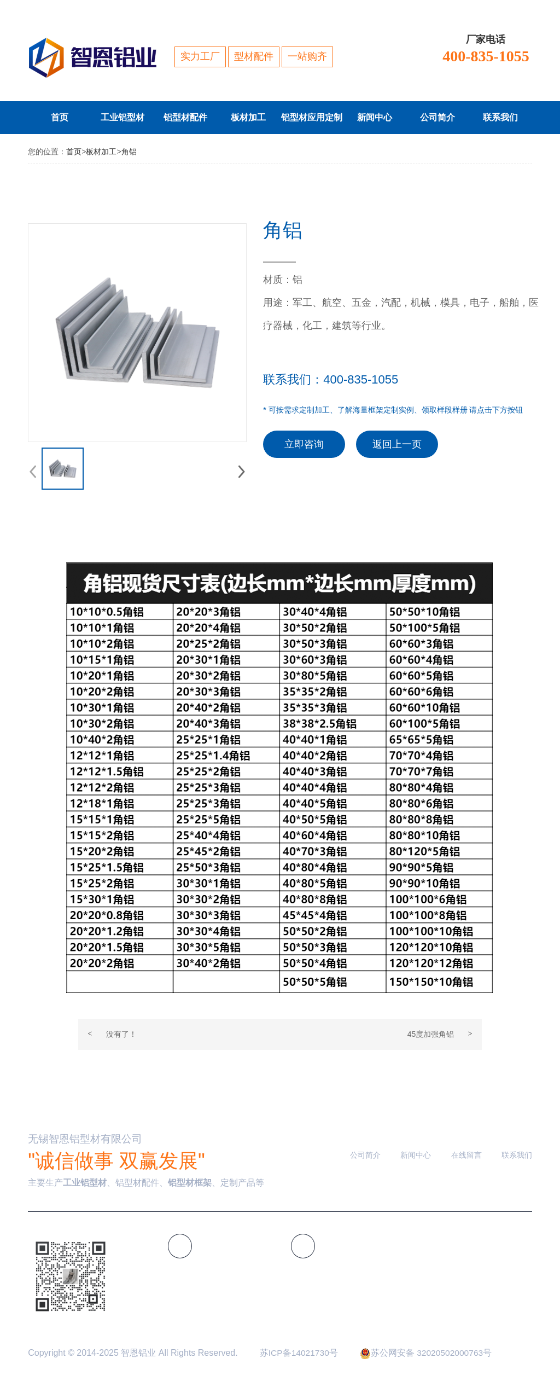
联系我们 (507, 117)
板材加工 (255, 117)
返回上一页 (397, 444)
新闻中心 (381, 117)
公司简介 (444, 117)
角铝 (129, 151)
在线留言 (466, 1156)
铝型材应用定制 (312, 117)
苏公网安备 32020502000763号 (428, 1354)
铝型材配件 (190, 117)
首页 (71, 117)
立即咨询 (304, 444)
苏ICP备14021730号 (300, 1354)
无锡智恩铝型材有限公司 (88, 1140)
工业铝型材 (127, 117)
